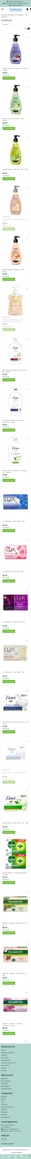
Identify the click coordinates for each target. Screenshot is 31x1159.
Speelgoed (4, 1114)
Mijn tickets (4, 1083)
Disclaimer (4, 1055)
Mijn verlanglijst (5, 1086)
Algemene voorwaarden (7, 1052)
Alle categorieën (5, 1117)
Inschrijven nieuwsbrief (7, 1143)
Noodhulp (4, 1096)
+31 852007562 (5, 1127)
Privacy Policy (4, 1057)
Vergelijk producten (6, 1088)
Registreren (4, 1078)
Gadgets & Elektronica (7, 1107)
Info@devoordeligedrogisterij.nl (9, 1129)
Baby (2, 1101)
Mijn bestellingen (6, 1081)
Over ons (3, 1050)
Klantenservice (5, 1065)
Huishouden (4, 1112)
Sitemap (3, 1068)
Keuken (3, 1099)
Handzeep (11, 16)
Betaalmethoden (6, 1060)
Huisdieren (4, 1109)
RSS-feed (3, 1070)
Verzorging (19, 14)
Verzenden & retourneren (8, 1062)
